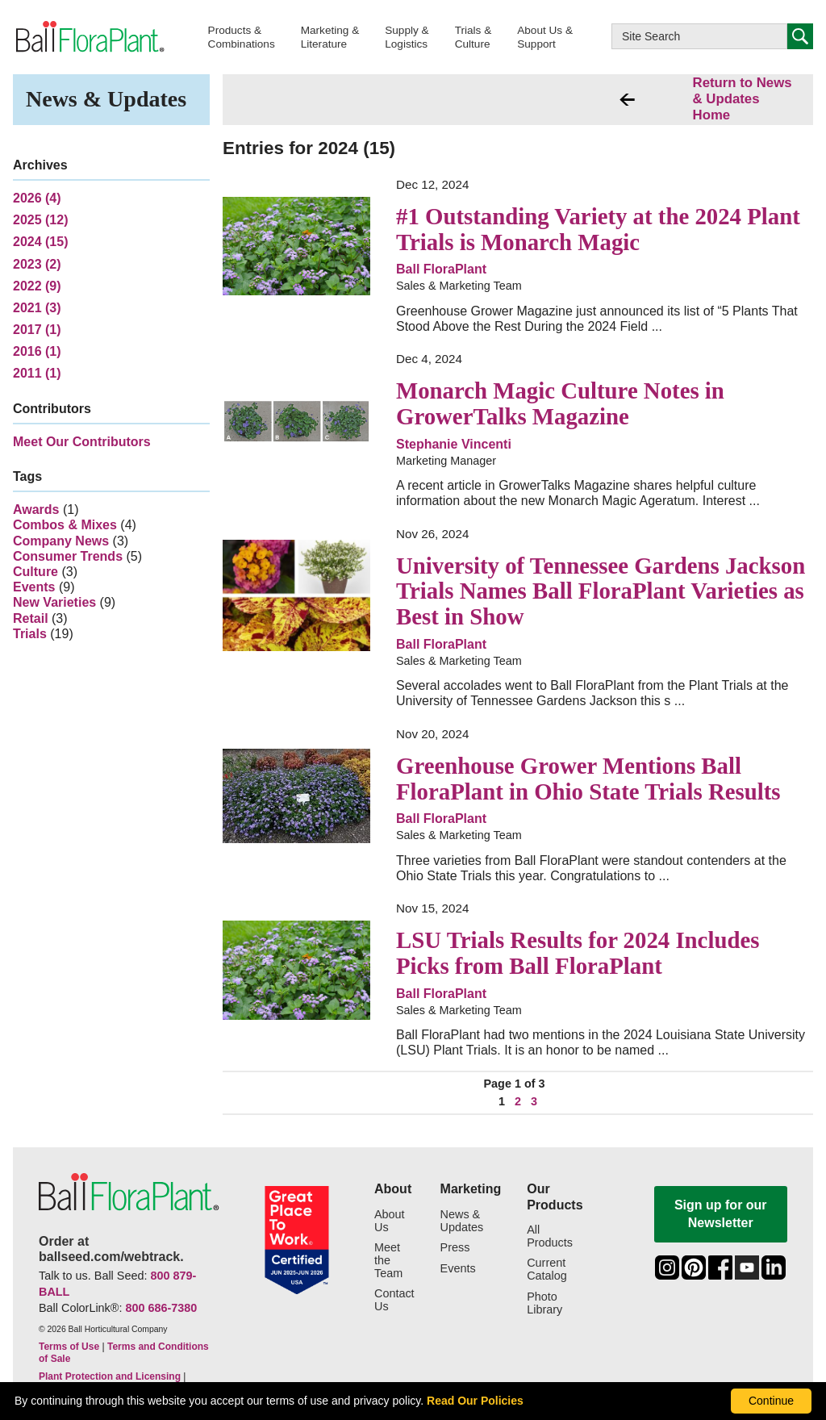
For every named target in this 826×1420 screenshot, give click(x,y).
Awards (36, 509)
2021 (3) (37, 308)
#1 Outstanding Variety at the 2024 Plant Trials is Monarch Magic (598, 229)
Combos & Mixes (65, 525)
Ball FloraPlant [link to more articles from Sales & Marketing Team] (441, 269)
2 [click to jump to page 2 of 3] (518, 1101)
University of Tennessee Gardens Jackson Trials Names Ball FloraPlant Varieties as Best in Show (600, 591)
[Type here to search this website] (699, 36)
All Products (550, 1236)
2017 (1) (37, 329)
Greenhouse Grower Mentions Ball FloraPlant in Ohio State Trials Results (588, 778)
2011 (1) (37, 373)
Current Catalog (547, 1269)
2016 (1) (37, 351)
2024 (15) (41, 241)
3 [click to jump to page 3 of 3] (534, 1101)
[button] (241, 37)
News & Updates (462, 1221)
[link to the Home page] (89, 36)
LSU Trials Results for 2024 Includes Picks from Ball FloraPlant (577, 953)
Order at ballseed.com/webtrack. (111, 1248)
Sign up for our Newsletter (720, 1214)
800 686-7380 (161, 1307)
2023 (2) (37, 264)
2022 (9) (37, 286)
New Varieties (54, 602)
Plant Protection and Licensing (110, 1376)
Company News (61, 541)
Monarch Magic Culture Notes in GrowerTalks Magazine (560, 403)
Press (455, 1248)
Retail (30, 618)
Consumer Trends (68, 556)
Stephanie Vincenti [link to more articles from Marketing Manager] (453, 444)
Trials (30, 634)
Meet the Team (388, 1261)
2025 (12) (41, 220)
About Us (389, 1221)
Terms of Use (69, 1346)
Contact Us (394, 1300)
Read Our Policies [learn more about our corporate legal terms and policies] (475, 1400)
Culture (35, 571)
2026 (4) (37, 198)
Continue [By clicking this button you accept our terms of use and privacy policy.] (771, 1400)
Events (34, 587)
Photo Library (544, 1303)
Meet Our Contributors (82, 442)
